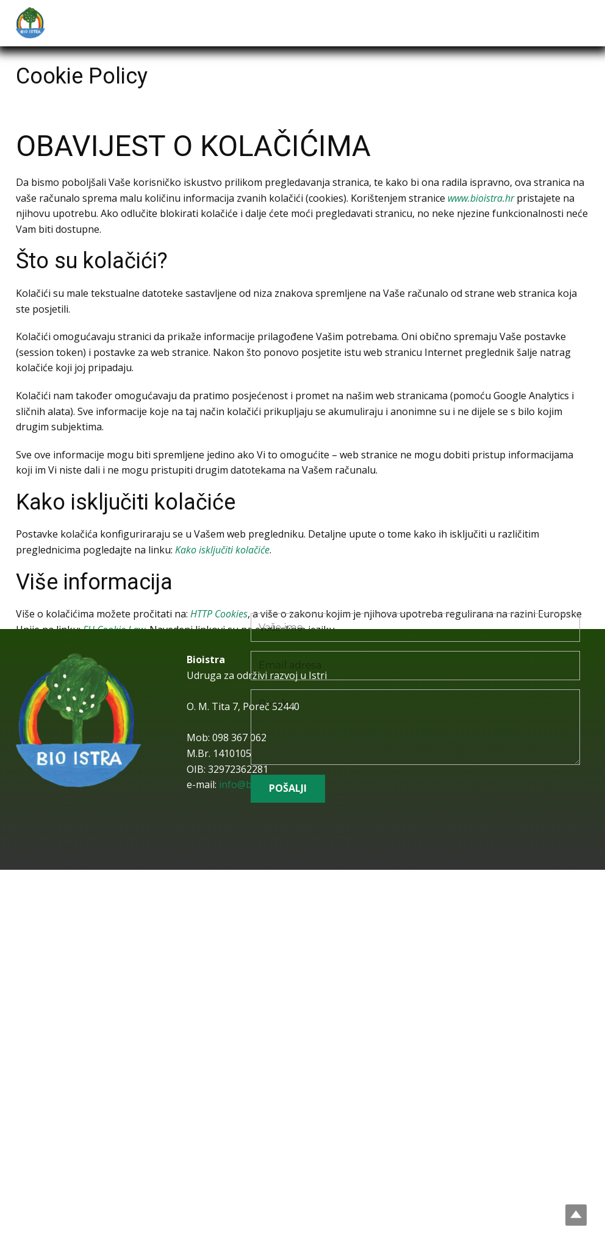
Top (576, 1215)
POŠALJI (288, 788)
